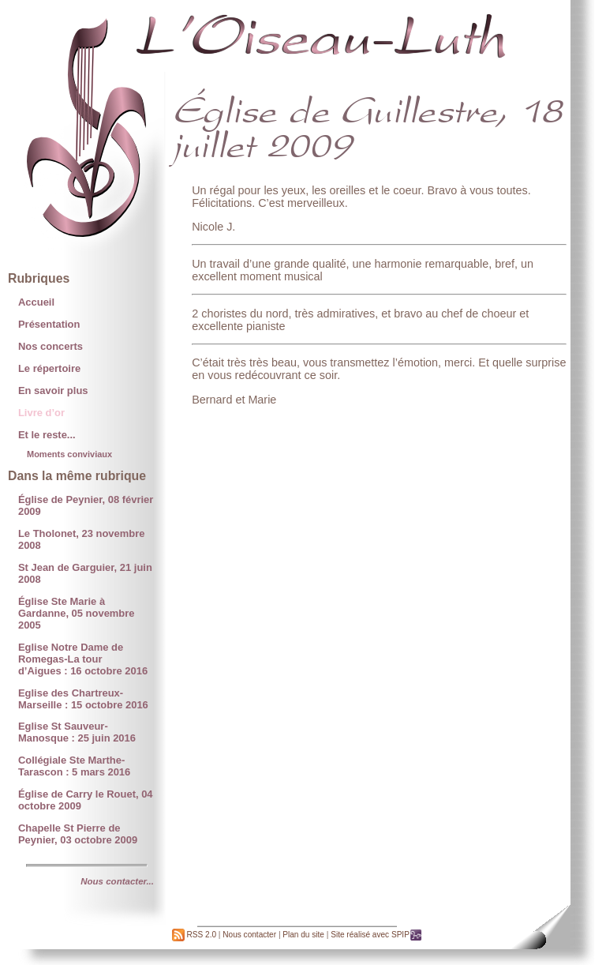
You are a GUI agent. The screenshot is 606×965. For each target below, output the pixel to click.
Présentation (49, 324)
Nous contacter (249, 934)
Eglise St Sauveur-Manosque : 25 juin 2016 (77, 732)
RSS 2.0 (194, 934)
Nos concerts (50, 346)
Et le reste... (47, 435)
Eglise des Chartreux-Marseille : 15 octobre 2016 (83, 699)
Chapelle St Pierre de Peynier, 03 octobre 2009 (77, 834)
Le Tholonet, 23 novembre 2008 (81, 539)
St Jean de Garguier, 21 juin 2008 (85, 573)
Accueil (36, 302)
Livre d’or (41, 413)
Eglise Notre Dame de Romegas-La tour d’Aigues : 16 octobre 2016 (83, 659)
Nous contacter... (117, 881)
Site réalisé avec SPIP (376, 934)
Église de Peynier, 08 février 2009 (85, 505)
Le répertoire (49, 368)
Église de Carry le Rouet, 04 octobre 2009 (85, 800)
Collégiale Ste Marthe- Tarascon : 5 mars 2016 (74, 766)
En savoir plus (53, 390)
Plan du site (303, 934)
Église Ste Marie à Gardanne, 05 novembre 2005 (76, 613)
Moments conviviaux (69, 454)
